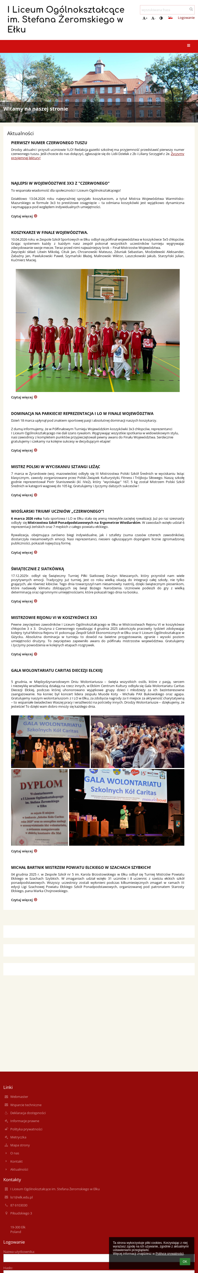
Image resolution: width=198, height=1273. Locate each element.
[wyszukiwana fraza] (167, 9)
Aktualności (19, 1169)
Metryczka (18, 1137)
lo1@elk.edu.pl (21, 1197)
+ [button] (145, 18)
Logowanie (186, 17)
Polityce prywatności (169, 1253)
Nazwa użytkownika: (19, 1251)
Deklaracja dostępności (28, 1113)
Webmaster (19, 1096)
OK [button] (185, 1261)
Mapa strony (20, 1145)
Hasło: (8, 1268)
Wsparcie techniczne (26, 1105)
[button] (170, 17)
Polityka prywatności (26, 1129)
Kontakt (16, 1161)
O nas (14, 1153)
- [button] (153, 18)
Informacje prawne (24, 1121)
